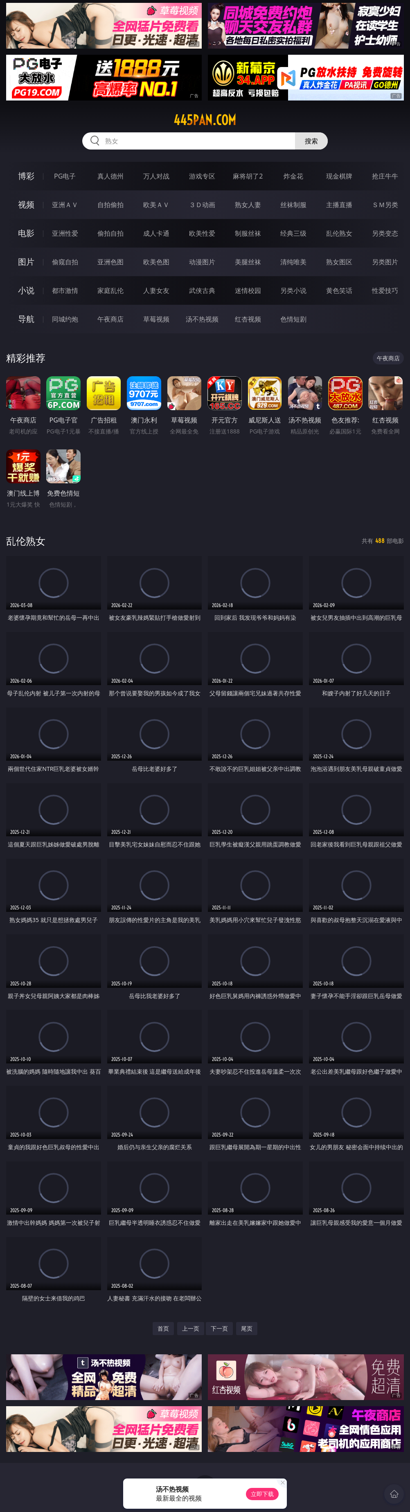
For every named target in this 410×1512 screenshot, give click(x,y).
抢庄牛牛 (385, 176)
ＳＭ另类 (385, 204)
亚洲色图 (110, 261)
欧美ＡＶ (156, 204)
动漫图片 (202, 261)
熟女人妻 (248, 204)
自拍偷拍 (110, 204)
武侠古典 (202, 290)
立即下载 (262, 1494)
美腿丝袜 (248, 261)
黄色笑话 (339, 290)
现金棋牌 (339, 176)
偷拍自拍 (110, 233)
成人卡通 (156, 233)
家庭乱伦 (110, 290)
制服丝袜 (248, 233)
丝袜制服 (293, 204)
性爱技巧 (385, 290)
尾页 (246, 1328)
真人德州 (110, 176)
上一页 (190, 1328)
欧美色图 (156, 261)
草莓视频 (156, 319)
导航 (26, 318)
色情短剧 (293, 319)
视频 (26, 204)
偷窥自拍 (65, 261)
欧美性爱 (202, 233)
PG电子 (65, 176)
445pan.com (204, 120)
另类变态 (385, 233)
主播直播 (339, 204)
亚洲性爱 (65, 233)
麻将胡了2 (248, 176)
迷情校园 (248, 290)
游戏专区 (202, 176)
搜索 (311, 140)
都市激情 (65, 290)
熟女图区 (339, 261)
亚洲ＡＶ (65, 204)
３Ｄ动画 (202, 204)
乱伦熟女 (339, 233)
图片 (26, 261)
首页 (163, 1328)
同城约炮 (65, 319)
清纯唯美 (293, 261)
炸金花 (293, 176)
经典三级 (293, 233)
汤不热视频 (202, 319)
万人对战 (156, 176)
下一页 (219, 1328)
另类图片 (385, 261)
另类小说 (293, 290)
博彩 (26, 175)
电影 (26, 233)
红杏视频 (248, 319)
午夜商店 (110, 319)
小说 (26, 290)
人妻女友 (156, 290)
